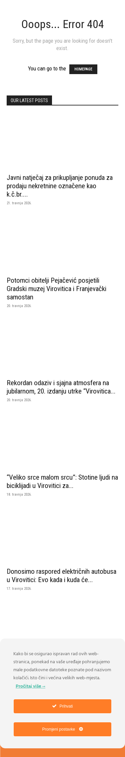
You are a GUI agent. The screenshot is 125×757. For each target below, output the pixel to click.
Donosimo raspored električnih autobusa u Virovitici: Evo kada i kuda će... (61, 575)
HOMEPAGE (83, 69)
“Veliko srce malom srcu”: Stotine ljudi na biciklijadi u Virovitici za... (62, 481)
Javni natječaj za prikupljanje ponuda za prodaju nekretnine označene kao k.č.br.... (60, 186)
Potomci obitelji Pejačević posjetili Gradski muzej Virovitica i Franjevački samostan (56, 288)
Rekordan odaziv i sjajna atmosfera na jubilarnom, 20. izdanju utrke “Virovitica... (61, 387)
